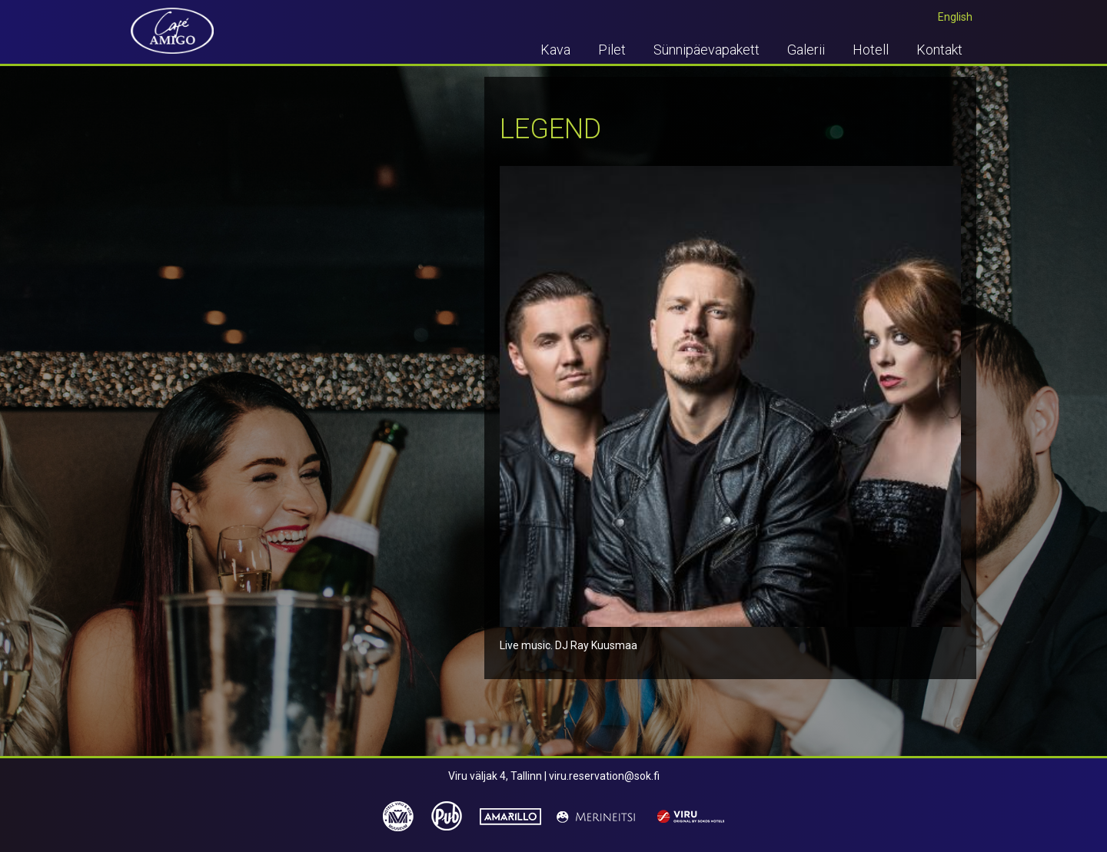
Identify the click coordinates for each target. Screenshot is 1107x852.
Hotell (871, 49)
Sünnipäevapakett (706, 49)
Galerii (806, 49)
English (955, 17)
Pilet (612, 49)
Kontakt (939, 49)
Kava (555, 49)
